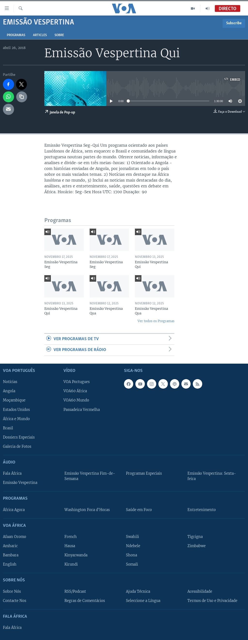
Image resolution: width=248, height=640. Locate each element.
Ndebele (133, 546)
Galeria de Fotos (17, 446)
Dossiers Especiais (19, 437)
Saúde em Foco (139, 509)
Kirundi (71, 564)
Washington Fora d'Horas (87, 509)
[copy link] (21, 97)
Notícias (10, 382)
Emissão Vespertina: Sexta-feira (211, 476)
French (70, 537)
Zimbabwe (196, 546)
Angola (9, 391)
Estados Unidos (16, 409)
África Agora (14, 509)
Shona (131, 555)
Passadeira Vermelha (81, 409)
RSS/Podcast (75, 591)
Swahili (132, 537)
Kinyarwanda (75, 555)
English (9, 564)
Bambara (10, 555)
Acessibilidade (199, 591)
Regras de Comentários (84, 600)
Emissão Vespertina (20, 482)
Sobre (59, 35)
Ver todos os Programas (156, 321)
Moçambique (14, 400)
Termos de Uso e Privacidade (212, 600)
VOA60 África (75, 391)
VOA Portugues (76, 382)
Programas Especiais (144, 473)
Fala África (12, 473)
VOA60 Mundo (76, 400)
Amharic (10, 546)
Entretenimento (201, 509)
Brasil (8, 428)
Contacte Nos (14, 600)
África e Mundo (16, 418)
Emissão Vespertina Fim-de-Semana (89, 476)
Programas (16, 35)
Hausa (69, 546)
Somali (132, 564)
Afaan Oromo (14, 537)
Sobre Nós (12, 591)
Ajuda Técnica (138, 591)
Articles (40, 35)
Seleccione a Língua (143, 600)
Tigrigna (195, 537)
